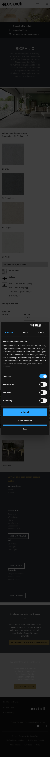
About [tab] (41, 333)
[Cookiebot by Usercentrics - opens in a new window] (30, 325)
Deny (25, 429)
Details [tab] (25, 333)
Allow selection (25, 421)
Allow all (25, 412)
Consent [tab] (9, 333)
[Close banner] (46, 325)
